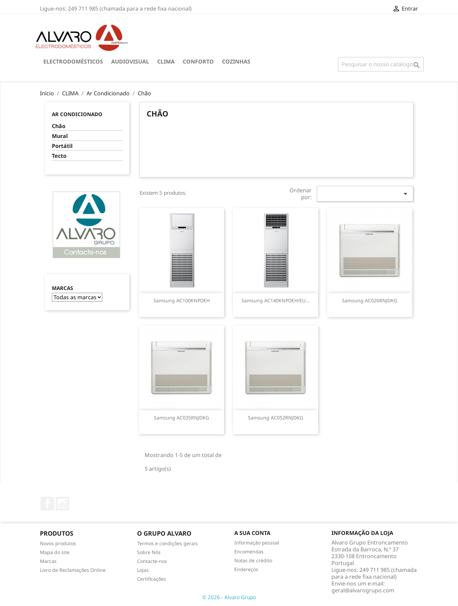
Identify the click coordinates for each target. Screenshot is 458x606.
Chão (58, 126)
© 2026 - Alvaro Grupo (229, 597)
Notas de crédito (253, 560)
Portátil (62, 146)
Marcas (62, 288)
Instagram (62, 503)
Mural (60, 136)
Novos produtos (58, 543)
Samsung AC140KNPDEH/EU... (275, 300)
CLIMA (166, 61)
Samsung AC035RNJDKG (181, 417)
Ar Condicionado (77, 114)
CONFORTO (198, 61)
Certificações (151, 579)
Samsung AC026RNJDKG (369, 300)
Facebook (47, 503)
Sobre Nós (149, 552)
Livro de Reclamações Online (73, 570)
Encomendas (249, 551)
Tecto (59, 156)
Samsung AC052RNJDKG (275, 417)
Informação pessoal (256, 542)
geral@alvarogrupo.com (362, 590)
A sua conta (252, 533)
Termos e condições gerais (167, 543)
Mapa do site (55, 552)
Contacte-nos (152, 561)
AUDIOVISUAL (130, 61)
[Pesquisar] (381, 64)
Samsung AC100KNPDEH (181, 300)
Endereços (246, 569)
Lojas (143, 570)
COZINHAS (236, 61)
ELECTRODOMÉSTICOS (73, 61)
